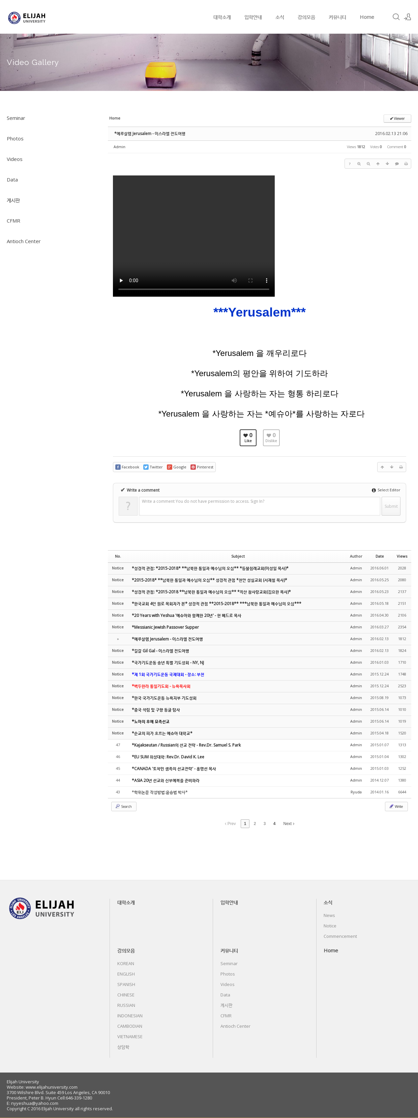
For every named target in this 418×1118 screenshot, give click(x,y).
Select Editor (386, 489)
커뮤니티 (337, 16)
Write (396, 806)
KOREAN (125, 963)
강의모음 (306, 16)
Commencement (340, 936)
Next (288, 823)
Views (402, 556)
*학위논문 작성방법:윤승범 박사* (160, 792)
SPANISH (126, 984)
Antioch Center (24, 241)
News (329, 915)
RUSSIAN (126, 1005)
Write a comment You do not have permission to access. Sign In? (203, 501)
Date (380, 556)
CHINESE (126, 995)
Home (367, 16)
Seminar (16, 117)
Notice (330, 926)
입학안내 (253, 16)
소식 (279, 16)
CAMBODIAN (129, 1026)
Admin (119, 146)
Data (12, 179)
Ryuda (356, 791)
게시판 (13, 200)
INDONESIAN (130, 1016)
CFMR (13, 220)
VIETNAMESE (130, 1036)
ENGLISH (126, 974)
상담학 (123, 1047)
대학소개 (222, 16)
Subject (238, 556)
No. (118, 556)
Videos (15, 159)
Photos (15, 138)
